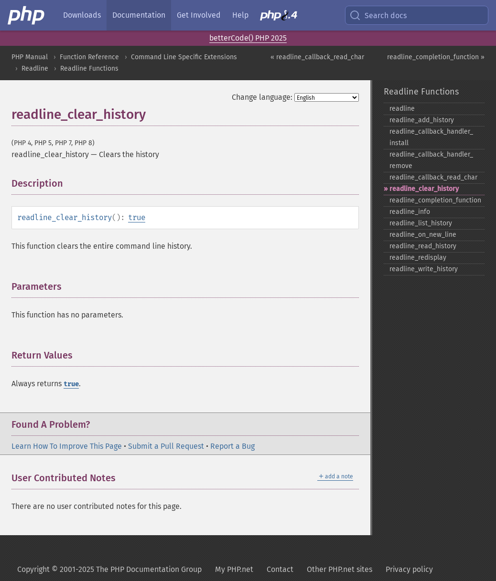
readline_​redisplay (417, 258)
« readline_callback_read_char (317, 57)
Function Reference (89, 57)
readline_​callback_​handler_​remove (431, 160)
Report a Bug (232, 446)
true (136, 217)
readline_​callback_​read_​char (433, 177)
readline (402, 109)
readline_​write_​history (423, 269)
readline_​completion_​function (435, 200)
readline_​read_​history (422, 246)
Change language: (262, 97)
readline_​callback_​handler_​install (431, 137)
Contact (280, 569)
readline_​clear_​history (424, 189)
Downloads (82, 15)
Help (240, 15)
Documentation (138, 15)
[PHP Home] (27, 15)
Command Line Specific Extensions (184, 57)
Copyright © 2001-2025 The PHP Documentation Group (109, 569)
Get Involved (199, 15)
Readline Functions (89, 68)
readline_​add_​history (421, 120)
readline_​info (409, 212)
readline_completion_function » (436, 57)
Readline (35, 68)
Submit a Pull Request (166, 446)
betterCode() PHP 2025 (248, 37)
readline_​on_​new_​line (422, 235)
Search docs (378, 15)
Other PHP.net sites (339, 569)
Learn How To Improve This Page (66, 446)
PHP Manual (29, 57)
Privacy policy (409, 569)
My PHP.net (234, 569)
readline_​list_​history (420, 223)
